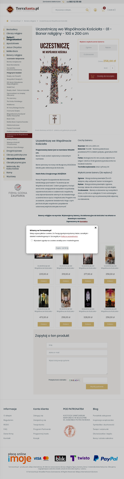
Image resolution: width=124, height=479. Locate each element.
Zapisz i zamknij (62, 248)
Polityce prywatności (69, 236)
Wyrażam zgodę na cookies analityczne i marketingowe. (56, 241)
